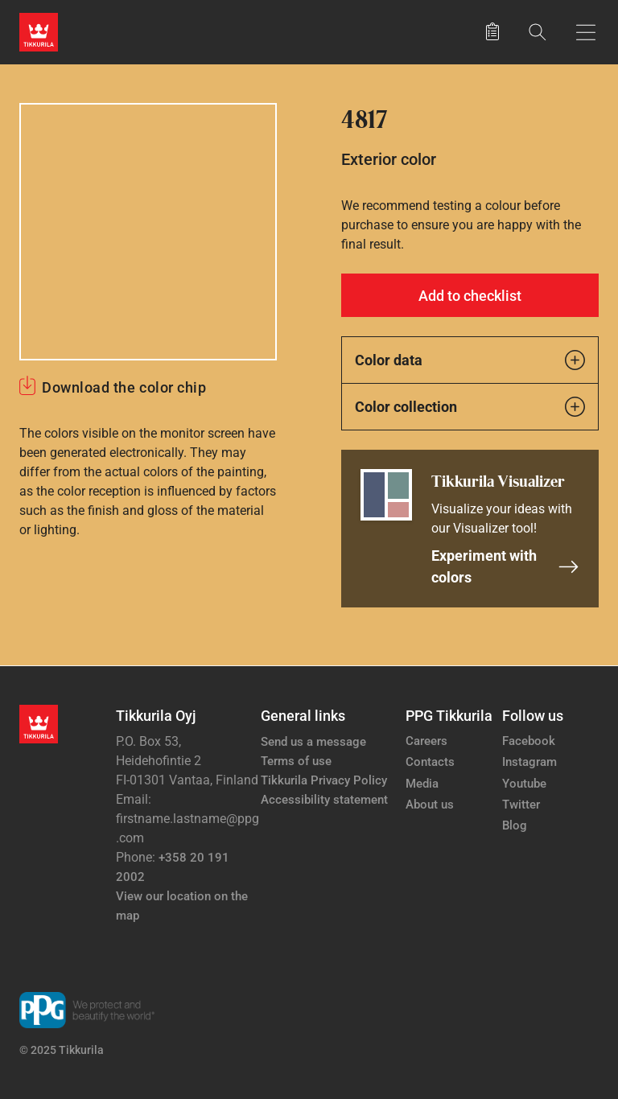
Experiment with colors (505, 566)
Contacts (430, 762)
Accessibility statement (324, 799)
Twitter (521, 804)
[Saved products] (492, 32)
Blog (514, 825)
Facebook (528, 741)
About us (430, 804)
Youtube (524, 783)
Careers (426, 741)
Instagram (529, 762)
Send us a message (313, 742)
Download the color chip (124, 387)
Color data (470, 360)
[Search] (537, 31)
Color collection (470, 407)
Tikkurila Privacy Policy (324, 780)
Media (422, 783)
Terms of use (296, 761)
